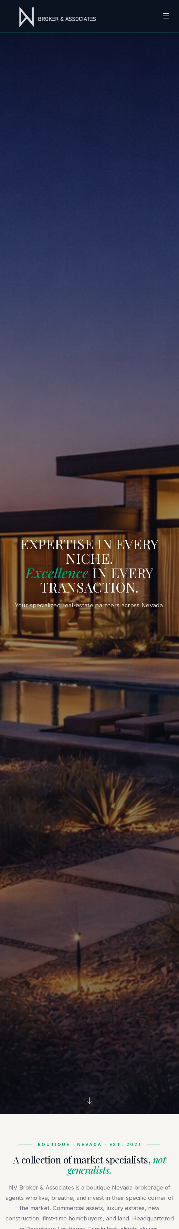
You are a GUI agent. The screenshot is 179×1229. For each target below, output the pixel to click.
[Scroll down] (89, 1100)
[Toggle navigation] (166, 16)
